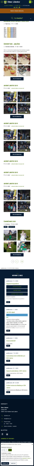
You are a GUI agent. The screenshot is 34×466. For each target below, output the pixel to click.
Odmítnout (13, 463)
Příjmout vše (5, 463)
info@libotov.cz (7, 418)
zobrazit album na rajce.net (17, 88)
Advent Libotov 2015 (11, 86)
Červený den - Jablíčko (12, 44)
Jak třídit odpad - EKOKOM (17, 294)
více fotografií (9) (17, 254)
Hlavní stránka (8, 5)
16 (22, 261)
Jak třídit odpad (17, 290)
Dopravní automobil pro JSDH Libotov (16, 371)
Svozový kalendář (17, 286)
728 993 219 (7, 415)
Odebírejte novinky (7, 438)
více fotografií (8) (17, 78)
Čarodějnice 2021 (10, 221)
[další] (16, 261)
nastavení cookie (25, 458)
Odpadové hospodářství (12, 284)
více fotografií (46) (17, 116)
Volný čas (18, 5)
